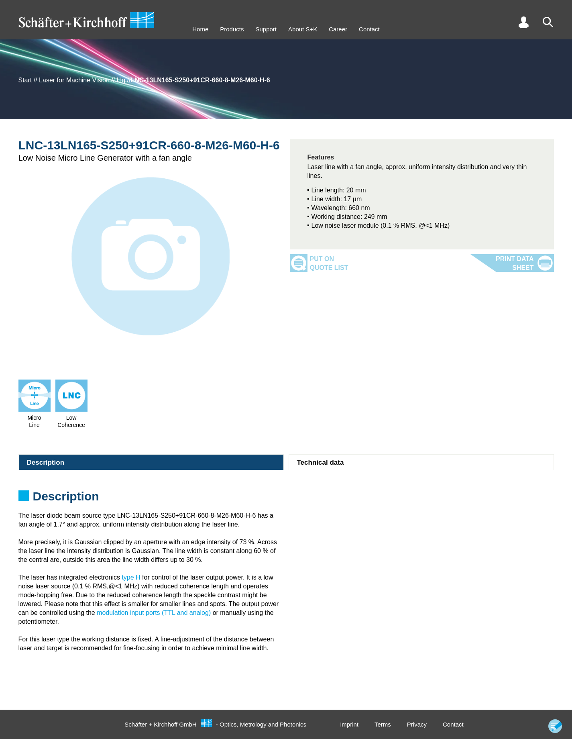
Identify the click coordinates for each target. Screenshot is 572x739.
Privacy (417, 724)
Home (200, 29)
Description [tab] (46, 462)
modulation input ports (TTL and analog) (154, 612)
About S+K (302, 29)
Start (25, 80)
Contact (369, 29)
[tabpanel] (286, 498)
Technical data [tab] (320, 462)
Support (266, 29)
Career (338, 29)
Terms (383, 724)
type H (131, 577)
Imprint (349, 724)
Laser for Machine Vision (74, 80)
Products (232, 29)
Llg (121, 80)
